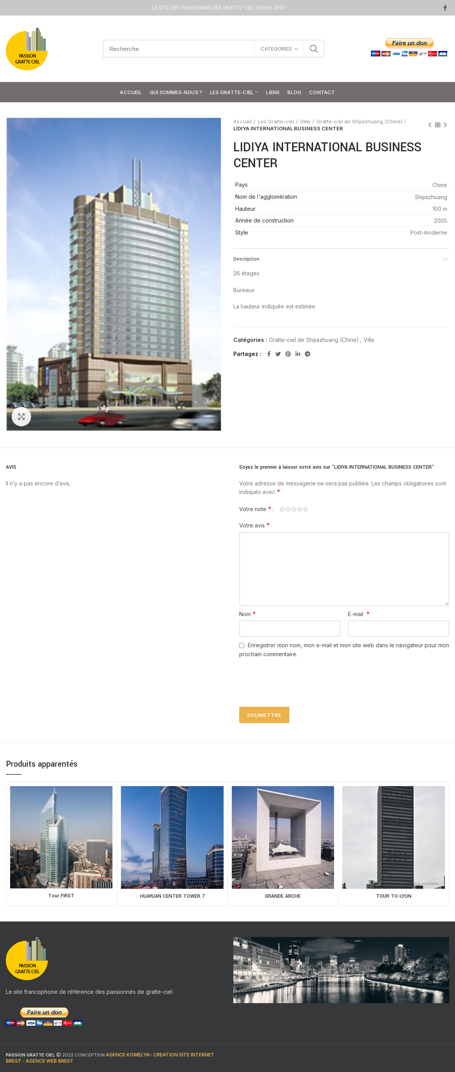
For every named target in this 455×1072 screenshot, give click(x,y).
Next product (445, 125)
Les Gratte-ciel (276, 121)
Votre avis (254, 525)
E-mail (359, 614)
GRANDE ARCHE (283, 896)
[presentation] (294, 678)
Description (246, 259)
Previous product (429, 125)
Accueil (242, 121)
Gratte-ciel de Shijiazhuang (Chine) (359, 121)
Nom (247, 614)
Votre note (255, 509)
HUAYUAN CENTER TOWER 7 (172, 896)
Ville (305, 121)
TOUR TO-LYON (393, 896)
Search (314, 49)
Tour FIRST (61, 895)
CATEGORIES (276, 49)
